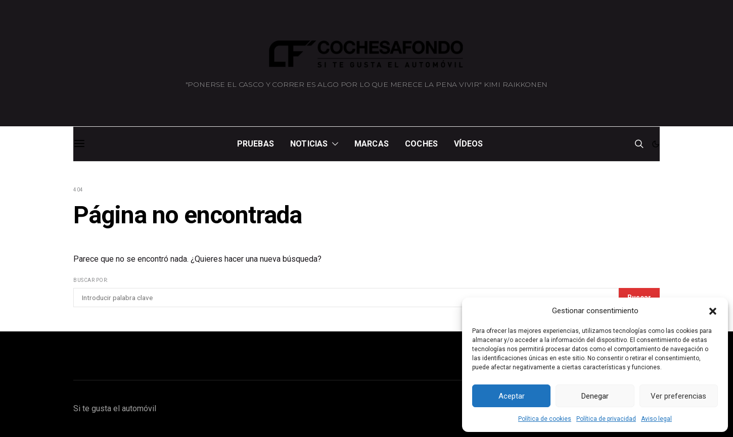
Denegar (595, 396)
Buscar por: (90, 280)
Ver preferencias (678, 396)
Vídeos (468, 144)
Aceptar (511, 396)
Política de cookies (544, 418)
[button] (713, 311)
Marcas (371, 144)
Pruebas (255, 144)
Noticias (309, 144)
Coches (421, 144)
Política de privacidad (606, 418)
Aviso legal (656, 418)
